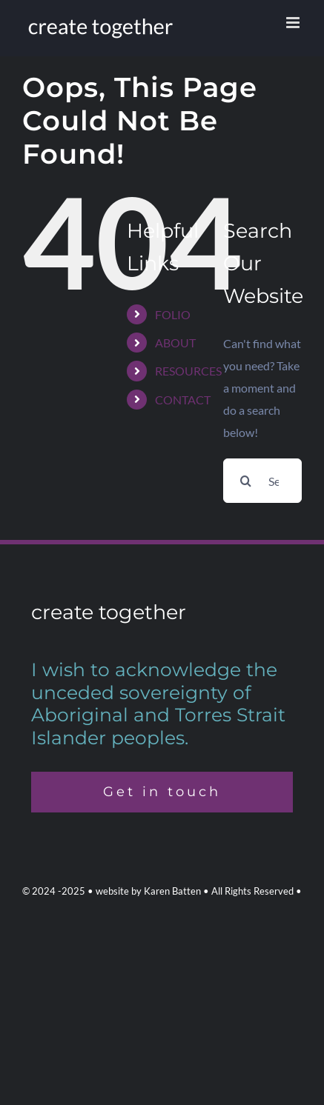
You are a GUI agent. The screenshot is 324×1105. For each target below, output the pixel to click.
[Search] (245, 480)
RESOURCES (188, 371)
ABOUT (175, 342)
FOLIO (173, 314)
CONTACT (183, 400)
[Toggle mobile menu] (294, 22)
